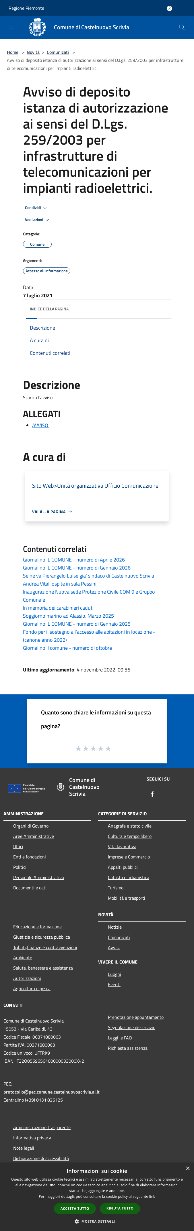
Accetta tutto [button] (75, 1208)
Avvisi (114, 947)
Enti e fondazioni (29, 856)
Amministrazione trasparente (42, 1127)
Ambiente (22, 957)
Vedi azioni (38, 219)
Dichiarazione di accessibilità (41, 1158)
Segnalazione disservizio (131, 1027)
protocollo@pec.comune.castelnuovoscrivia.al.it (51, 1091)
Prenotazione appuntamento (136, 1017)
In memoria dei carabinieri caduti (58, 608)
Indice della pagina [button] (49, 309)
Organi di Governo (31, 825)
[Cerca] (182, 27)
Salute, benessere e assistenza (43, 967)
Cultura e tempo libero (130, 836)
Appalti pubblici (123, 867)
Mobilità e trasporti (126, 898)
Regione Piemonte (26, 8)
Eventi (114, 984)
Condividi (37, 207)
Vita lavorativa (122, 846)
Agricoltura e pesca (32, 988)
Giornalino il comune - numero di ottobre (67, 648)
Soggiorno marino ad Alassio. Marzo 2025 (68, 616)
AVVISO (40, 425)
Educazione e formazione (37, 926)
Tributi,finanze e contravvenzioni (45, 947)
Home (12, 52)
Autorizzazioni (27, 978)
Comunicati (58, 52)
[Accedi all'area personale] (169, 8)
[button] (97, 1221)
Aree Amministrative (33, 836)
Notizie (115, 926)
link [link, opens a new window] (152, 1196)
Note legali (23, 1148)
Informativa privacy (32, 1137)
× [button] (187, 1169)
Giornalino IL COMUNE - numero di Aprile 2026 (74, 560)
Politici (19, 867)
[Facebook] (152, 794)
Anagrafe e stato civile (130, 825)
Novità (33, 52)
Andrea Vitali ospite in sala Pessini (59, 584)
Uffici (18, 846)
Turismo (115, 887)
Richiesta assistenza (128, 1048)
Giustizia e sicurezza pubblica (41, 936)
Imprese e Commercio (129, 856)
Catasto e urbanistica (128, 877)
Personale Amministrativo (38, 877)
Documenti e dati (29, 887)
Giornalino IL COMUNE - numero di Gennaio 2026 (77, 568)
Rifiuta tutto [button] (120, 1208)
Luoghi (114, 974)
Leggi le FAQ (120, 1037)
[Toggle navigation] (11, 26)
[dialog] (97, 1197)
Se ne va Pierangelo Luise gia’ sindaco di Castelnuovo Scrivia (88, 576)
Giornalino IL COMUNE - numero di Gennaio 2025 (77, 624)
